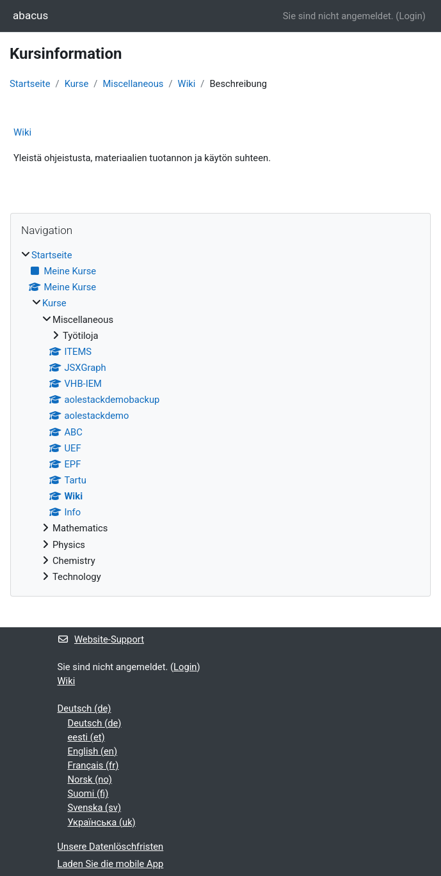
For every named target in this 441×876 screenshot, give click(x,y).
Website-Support (101, 639)
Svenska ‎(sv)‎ (95, 807)
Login (410, 16)
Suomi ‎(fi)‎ (88, 793)
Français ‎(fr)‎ (93, 765)
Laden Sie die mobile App (111, 864)
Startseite (30, 84)
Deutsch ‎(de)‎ (84, 708)
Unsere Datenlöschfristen (111, 846)
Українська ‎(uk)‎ (102, 822)
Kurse (77, 84)
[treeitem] (220, 416)
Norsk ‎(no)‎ (90, 779)
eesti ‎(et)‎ (86, 737)
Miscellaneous (132, 84)
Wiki (187, 84)
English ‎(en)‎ (93, 751)
